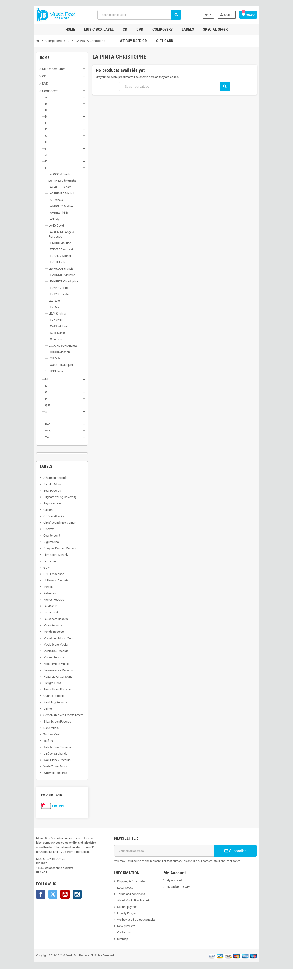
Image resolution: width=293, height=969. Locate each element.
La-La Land (25, 608)
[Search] (138, 15)
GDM (21, 563)
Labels (21, 462)
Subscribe (255, 846)
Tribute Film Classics (32, 742)
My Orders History (180, 882)
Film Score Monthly (30, 550)
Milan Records (27, 620)
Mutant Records (28, 652)
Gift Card (33, 801)
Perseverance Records (33, 665)
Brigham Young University (35, 492)
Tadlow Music (27, 729)
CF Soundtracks (28, 511)
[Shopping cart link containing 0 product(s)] (273, 15)
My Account (176, 875)
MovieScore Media (30, 640)
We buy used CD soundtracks (128, 915)
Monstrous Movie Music (34, 633)
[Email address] (167, 846)
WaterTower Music (30, 762)
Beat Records (27, 486)
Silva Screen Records (32, 717)
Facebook (16, 885)
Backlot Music (27, 479)
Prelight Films (27, 678)
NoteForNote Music (31, 659)
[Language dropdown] (231, 15)
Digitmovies (26, 537)
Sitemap (114, 934)
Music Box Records (31, 646)
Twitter (28, 885)
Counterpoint (26, 531)
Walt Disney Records (32, 755)
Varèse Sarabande (30, 749)
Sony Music (26, 723)
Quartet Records (29, 691)
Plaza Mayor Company (32, 672)
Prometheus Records (32, 685)
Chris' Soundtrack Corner (34, 518)
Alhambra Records (30, 473)
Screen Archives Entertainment (38, 710)
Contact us (116, 928)
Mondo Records (28, 627)
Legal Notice (117, 883)
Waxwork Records (30, 768)
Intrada (23, 582)
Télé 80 (23, 736)
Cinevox (23, 524)
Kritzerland (25, 588)
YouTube (40, 885)
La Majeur (25, 601)
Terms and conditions (123, 889)
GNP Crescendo (28, 569)
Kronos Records (28, 595)
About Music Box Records (125, 896)
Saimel (23, 704)
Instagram (52, 885)
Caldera (23, 505)
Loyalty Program (119, 908)
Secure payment (119, 902)
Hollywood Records (31, 576)
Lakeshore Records (31, 614)
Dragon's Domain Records (35, 543)
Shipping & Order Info (122, 876)
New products (118, 921)
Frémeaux (25, 556)
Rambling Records (30, 697)
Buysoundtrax (27, 499)
